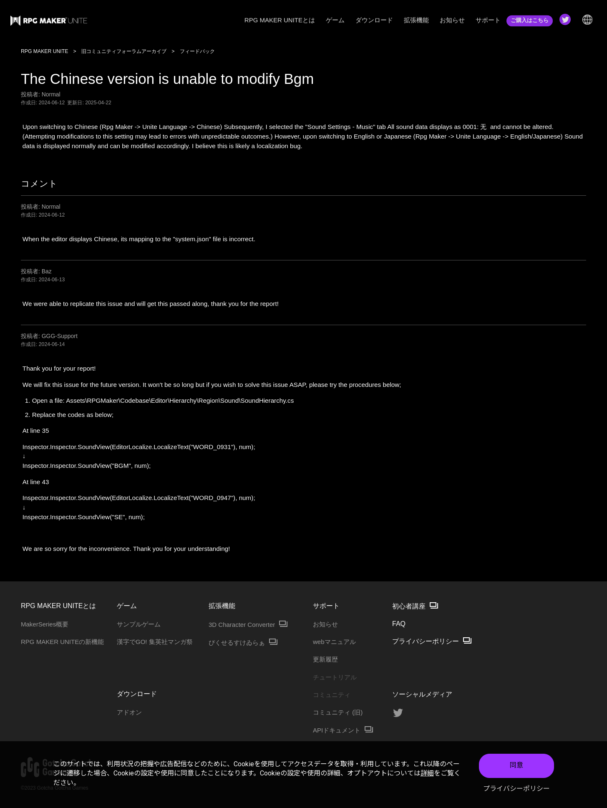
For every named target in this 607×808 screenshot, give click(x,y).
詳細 (427, 773)
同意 (516, 765)
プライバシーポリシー (516, 789)
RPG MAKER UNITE (44, 51)
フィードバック (197, 51)
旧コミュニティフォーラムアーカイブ (123, 51)
